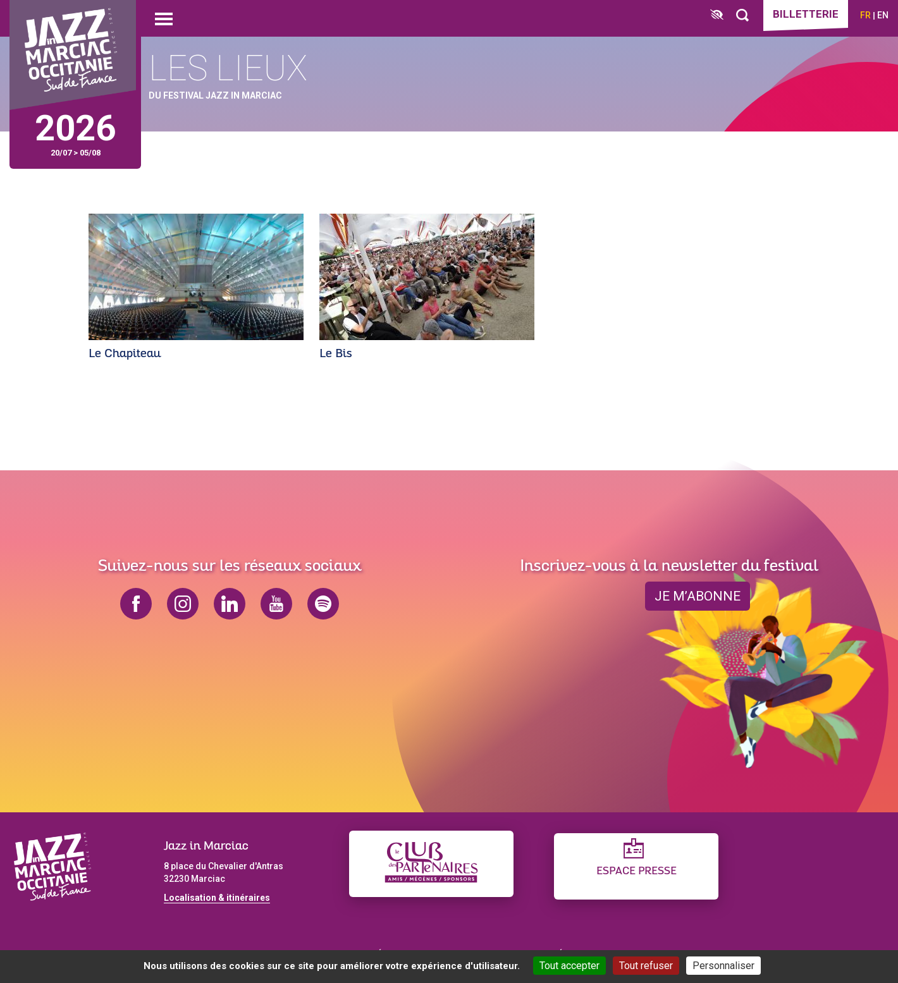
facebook (136, 604)
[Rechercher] (742, 15)
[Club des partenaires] (431, 864)
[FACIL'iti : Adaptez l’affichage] (717, 15)
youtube (276, 604)
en (883, 15)
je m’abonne (698, 596)
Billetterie (806, 14)
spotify (323, 604)
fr (865, 15)
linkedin (229, 604)
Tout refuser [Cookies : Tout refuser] (646, 966)
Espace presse (636, 871)
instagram (183, 604)
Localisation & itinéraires (217, 898)
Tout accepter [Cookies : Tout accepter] (569, 966)
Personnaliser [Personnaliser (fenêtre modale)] (723, 966)
